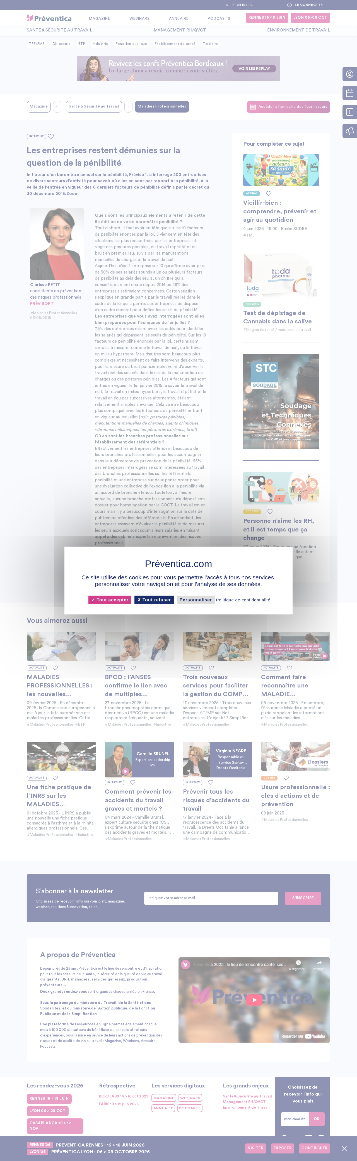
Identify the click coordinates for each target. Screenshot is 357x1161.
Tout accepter (109, 599)
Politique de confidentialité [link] (243, 599)
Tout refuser (154, 599)
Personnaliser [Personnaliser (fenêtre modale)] (196, 599)
